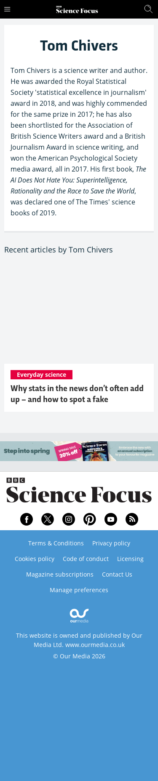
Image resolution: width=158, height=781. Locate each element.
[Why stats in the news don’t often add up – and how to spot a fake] (79, 314)
